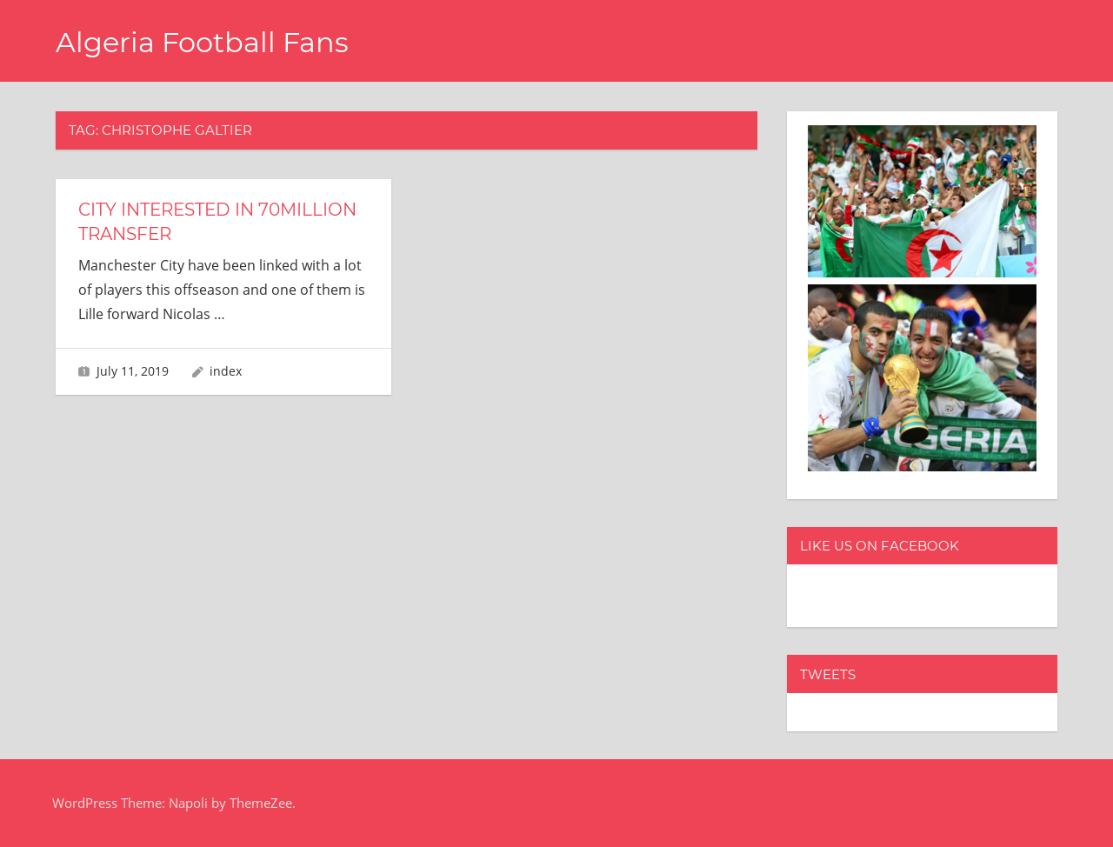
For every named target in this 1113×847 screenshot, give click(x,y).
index (226, 371)
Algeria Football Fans (202, 42)
